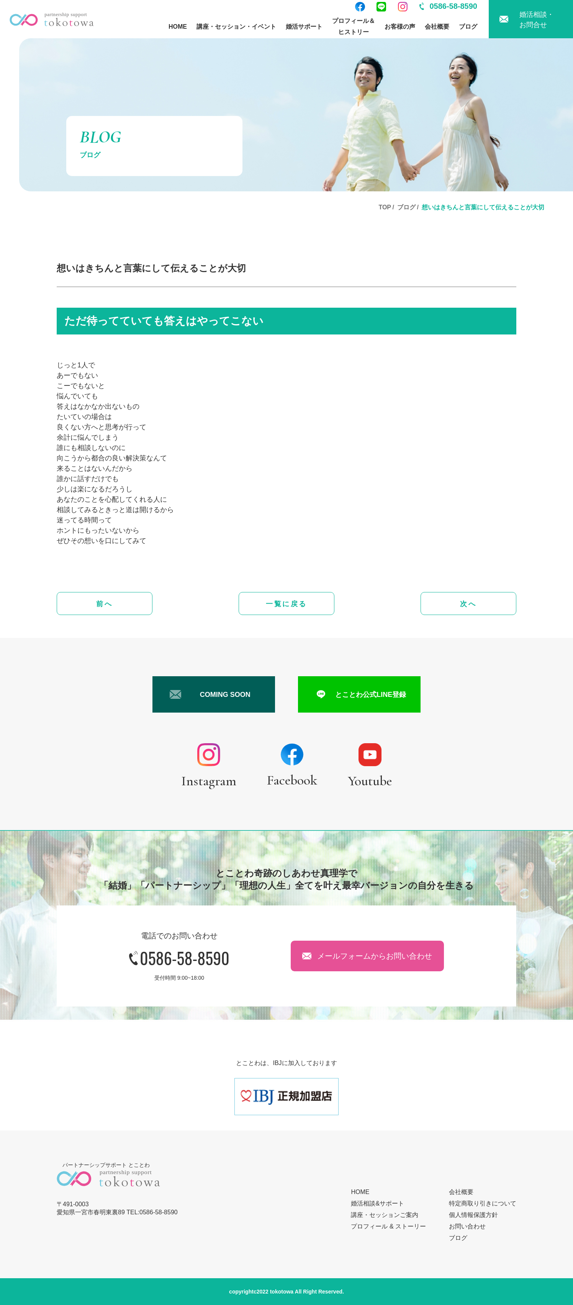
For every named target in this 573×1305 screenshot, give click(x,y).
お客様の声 (400, 26)
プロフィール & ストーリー (388, 1226)
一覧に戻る (286, 604)
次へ (468, 604)
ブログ (468, 26)
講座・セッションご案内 (384, 1215)
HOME (178, 26)
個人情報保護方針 (473, 1215)
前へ (104, 604)
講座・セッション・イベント (236, 26)
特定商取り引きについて (482, 1203)
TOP (384, 207)
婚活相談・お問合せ (536, 20)
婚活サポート (304, 26)
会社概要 (437, 26)
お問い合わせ (467, 1226)
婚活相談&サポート (377, 1203)
